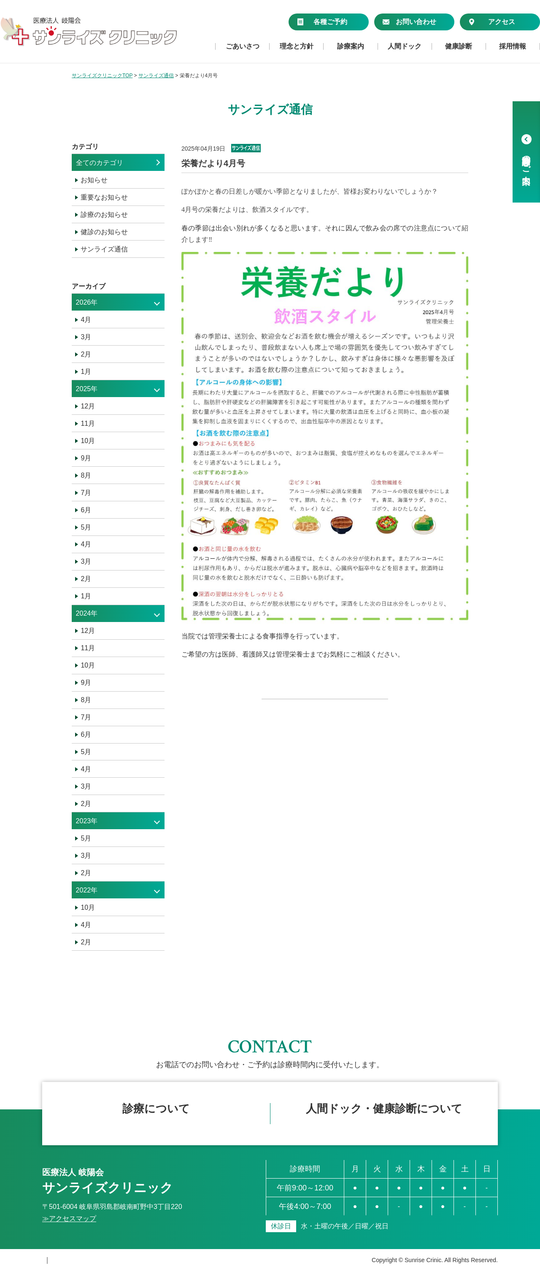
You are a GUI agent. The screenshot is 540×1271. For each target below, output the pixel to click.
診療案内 (350, 46)
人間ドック (404, 46)
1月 (86, 371)
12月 (88, 406)
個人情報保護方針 (69, 1260)
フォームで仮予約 (384, 1114)
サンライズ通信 (104, 249)
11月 (88, 423)
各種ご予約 (322, 21)
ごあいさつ (242, 46)
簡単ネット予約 (156, 1114)
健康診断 (458, 46)
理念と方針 (296, 46)
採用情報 (512, 46)
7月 (86, 492)
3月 (86, 337)
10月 (88, 440)
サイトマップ (127, 1260)
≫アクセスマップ (69, 1218)
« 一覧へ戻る (324, 710)
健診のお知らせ (104, 231)
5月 (86, 527)
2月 (86, 354)
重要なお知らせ (104, 197)
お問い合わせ (409, 21)
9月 (86, 458)
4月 (86, 319)
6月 (86, 510)
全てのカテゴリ (99, 162)
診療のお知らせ (104, 214)
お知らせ (94, 180)
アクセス (491, 21)
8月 (86, 475)
